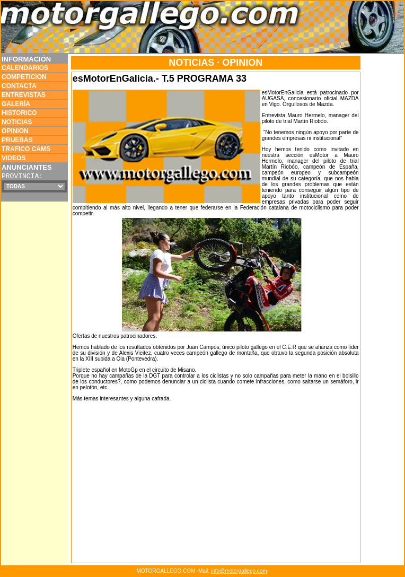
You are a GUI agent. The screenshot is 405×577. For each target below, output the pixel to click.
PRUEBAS (17, 140)
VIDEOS (13, 158)
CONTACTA (19, 86)
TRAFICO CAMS (26, 149)
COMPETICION (24, 77)
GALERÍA (16, 104)
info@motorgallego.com (239, 571)
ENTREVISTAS (24, 95)
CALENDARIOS (25, 68)
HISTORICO (19, 113)
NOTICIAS (17, 122)
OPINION (15, 131)
